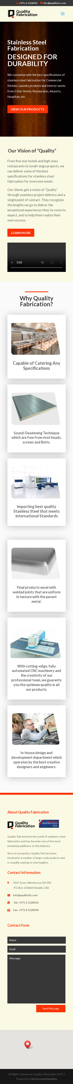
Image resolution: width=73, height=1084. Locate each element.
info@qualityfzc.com (25, 895)
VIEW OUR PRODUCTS (27, 109)
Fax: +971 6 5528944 (26, 910)
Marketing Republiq (44, 1078)
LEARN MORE (21, 233)
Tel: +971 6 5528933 (26, 902)
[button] (28, 1044)
